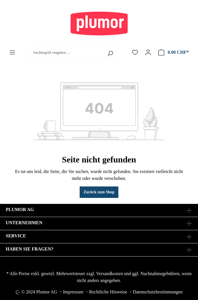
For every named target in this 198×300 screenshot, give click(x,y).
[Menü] (12, 52)
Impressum (73, 291)
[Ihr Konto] (148, 52)
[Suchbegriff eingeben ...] (67, 52)
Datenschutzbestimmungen (158, 291)
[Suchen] (110, 52)
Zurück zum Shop (98, 192)
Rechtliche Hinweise (108, 291)
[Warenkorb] (173, 52)
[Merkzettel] (135, 52)
